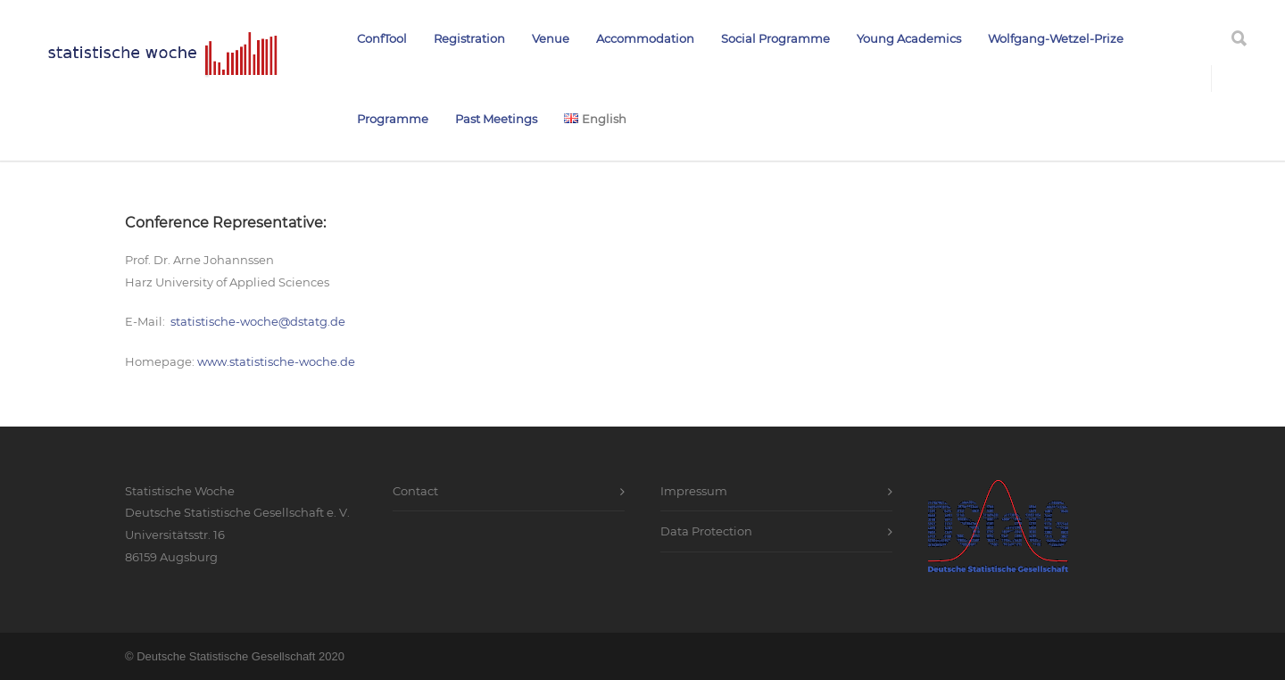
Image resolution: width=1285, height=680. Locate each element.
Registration (469, 38)
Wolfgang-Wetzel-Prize (1055, 38)
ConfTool (382, 38)
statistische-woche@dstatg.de (257, 321)
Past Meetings (496, 119)
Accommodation (645, 38)
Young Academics (909, 38)
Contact (415, 491)
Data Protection (706, 531)
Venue (550, 38)
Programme (392, 119)
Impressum (693, 491)
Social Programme (775, 38)
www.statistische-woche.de (276, 361)
